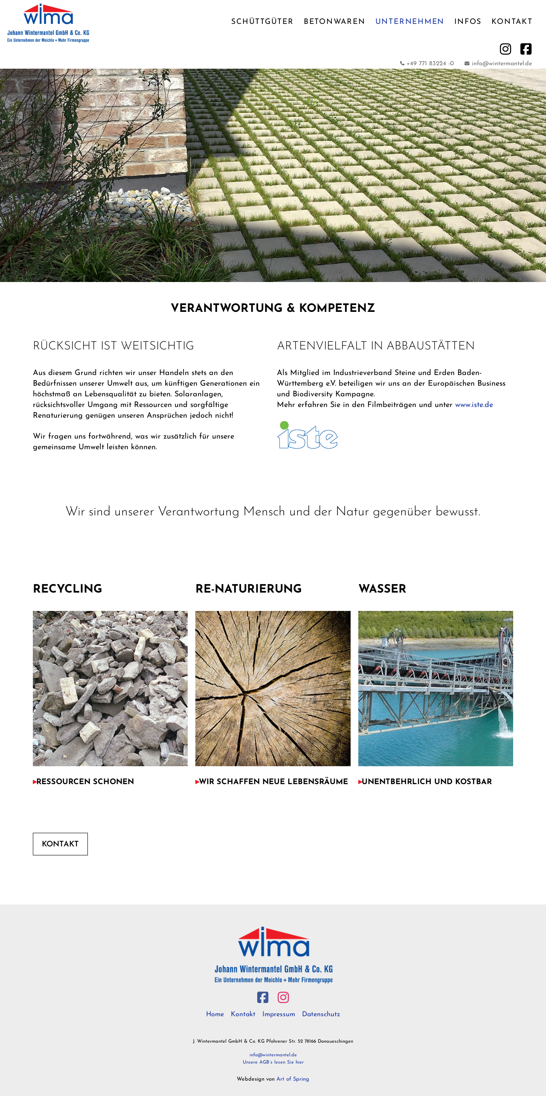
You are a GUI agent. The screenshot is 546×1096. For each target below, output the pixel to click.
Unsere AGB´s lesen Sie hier (273, 1062)
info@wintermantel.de (273, 1055)
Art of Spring (292, 1079)
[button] (108, 782)
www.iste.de (474, 405)
